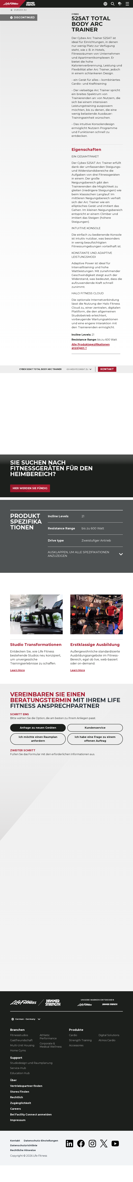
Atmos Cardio (107, 1047)
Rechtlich (17, 1106)
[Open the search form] (111, 4)
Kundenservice (95, 734)
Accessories (76, 1052)
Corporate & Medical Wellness (51, 1052)
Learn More (18, 677)
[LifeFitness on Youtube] (115, 1159)
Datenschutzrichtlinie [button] (25, 1161)
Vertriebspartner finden (28, 1093)
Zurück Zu (18, 10)
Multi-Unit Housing (22, 1052)
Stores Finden (20, 1099)
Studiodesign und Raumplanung (31, 1069)
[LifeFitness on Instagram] (92, 1159)
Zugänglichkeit (21, 1112)
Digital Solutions (109, 1042)
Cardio (73, 1042)
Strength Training (80, 1047)
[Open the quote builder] (119, 4)
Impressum (18, 1130)
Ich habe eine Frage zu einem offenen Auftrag (95, 745)
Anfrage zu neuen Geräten (38, 734)
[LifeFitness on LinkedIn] (69, 1159)
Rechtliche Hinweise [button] (24, 1166)
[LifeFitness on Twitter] (104, 1159)
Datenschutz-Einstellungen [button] (29, 1156)
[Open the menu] (127, 4)
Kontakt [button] (15, 1151)
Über (13, 1087)
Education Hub (20, 1080)
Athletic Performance (48, 1044)
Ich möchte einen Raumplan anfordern (38, 745)
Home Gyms (18, 1057)
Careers (16, 1118)
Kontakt (108, 376)
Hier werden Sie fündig (30, 495)
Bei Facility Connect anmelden (33, 1124)
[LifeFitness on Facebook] (81, 1159)
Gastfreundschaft (21, 1047)
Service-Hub (18, 1074)
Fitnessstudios (19, 1042)
